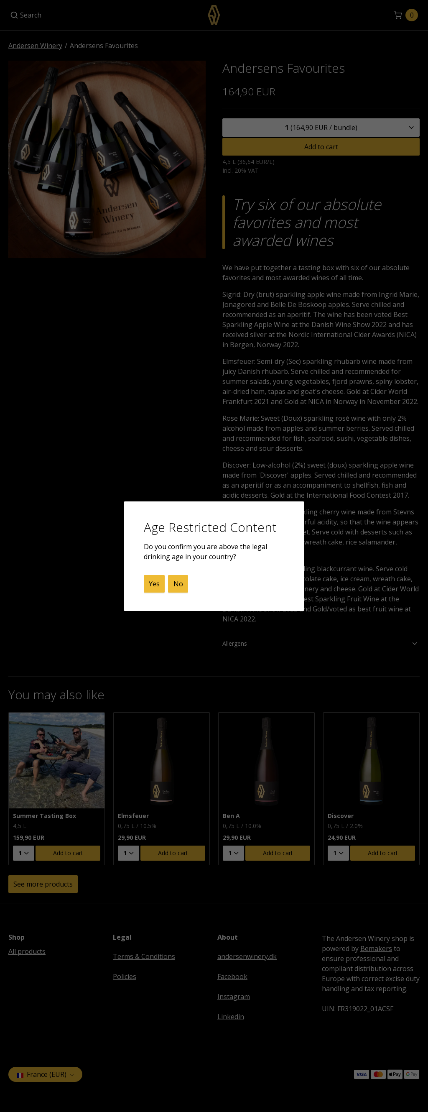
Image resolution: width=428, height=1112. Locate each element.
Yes (154, 583)
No (178, 583)
